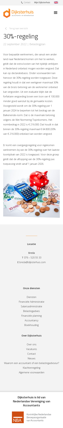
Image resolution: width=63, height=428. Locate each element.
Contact (25, 2)
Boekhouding (31, 325)
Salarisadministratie (31, 306)
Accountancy (31, 320)
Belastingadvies (31, 311)
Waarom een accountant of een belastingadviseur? (31, 363)
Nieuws (31, 358)
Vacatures (31, 349)
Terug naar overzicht (18, 28)
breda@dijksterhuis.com (32, 262)
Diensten (31, 297)
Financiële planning (31, 315)
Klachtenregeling (31, 367)
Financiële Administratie (31, 301)
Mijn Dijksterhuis (42, 2)
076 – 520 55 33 (32, 257)
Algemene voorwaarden (31, 372)
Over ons (31, 344)
